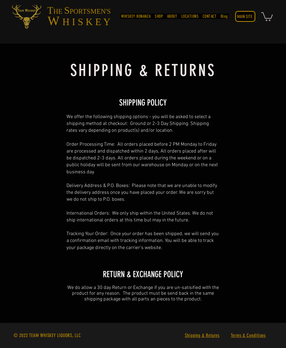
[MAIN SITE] (245, 16)
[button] (267, 16)
